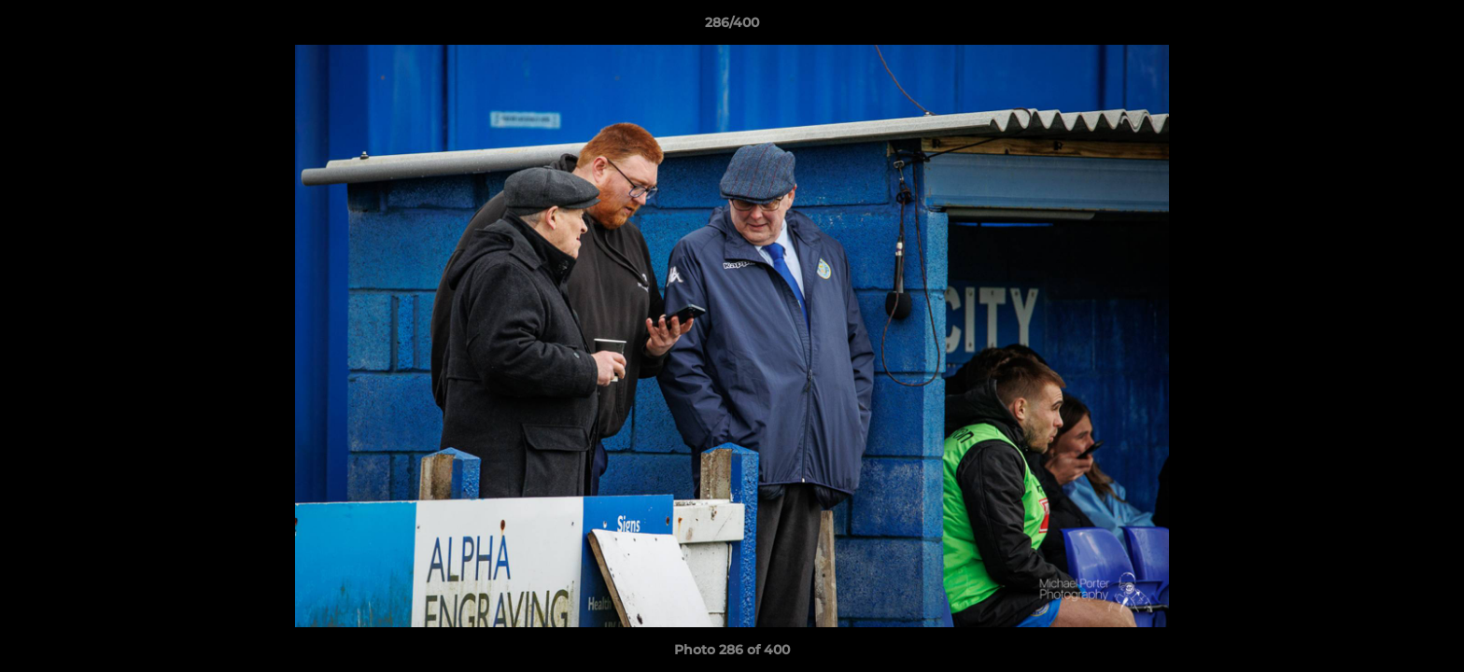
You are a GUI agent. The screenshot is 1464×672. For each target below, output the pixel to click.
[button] (1430, 27)
